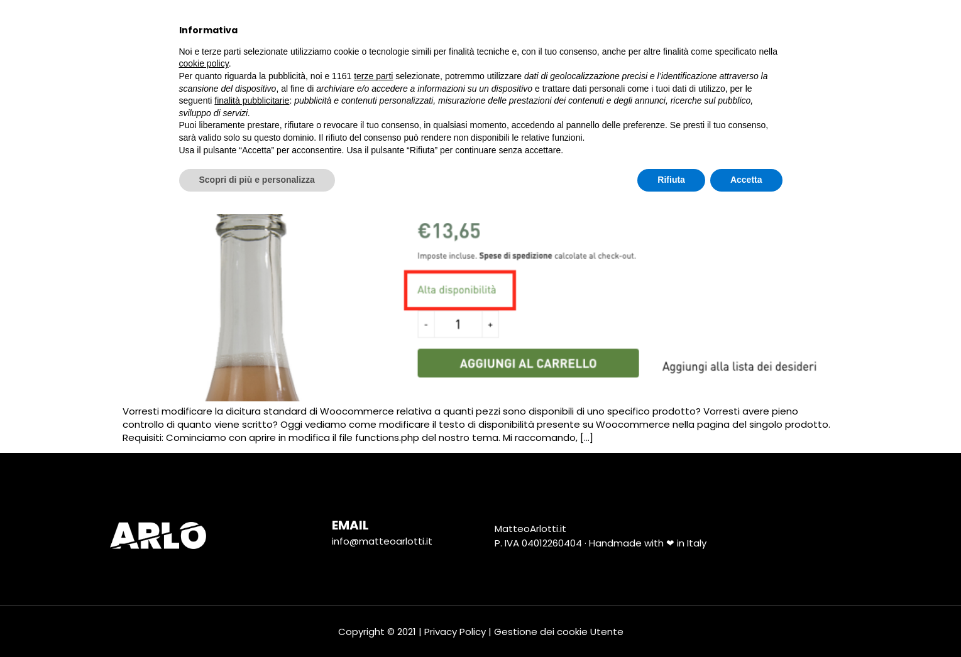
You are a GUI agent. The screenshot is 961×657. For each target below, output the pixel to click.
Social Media (559, 29)
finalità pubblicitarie (251, 543)
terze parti (373, 519)
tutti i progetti (369, 29)
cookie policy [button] (204, 507)
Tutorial (647, 30)
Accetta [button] (746, 622)
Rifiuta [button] (671, 622)
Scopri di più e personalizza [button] (257, 622)
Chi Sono (273, 30)
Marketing (468, 30)
